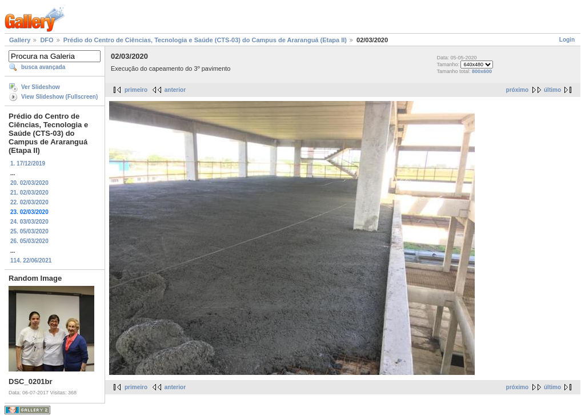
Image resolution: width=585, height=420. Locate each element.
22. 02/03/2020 (29, 202)
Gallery (19, 40)
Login (567, 40)
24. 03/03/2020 (29, 222)
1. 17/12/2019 (27, 163)
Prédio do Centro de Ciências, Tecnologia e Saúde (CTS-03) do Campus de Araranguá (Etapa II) (205, 40)
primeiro (136, 90)
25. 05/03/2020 (29, 231)
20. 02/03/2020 (29, 183)
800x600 (482, 71)
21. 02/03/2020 (29, 192)
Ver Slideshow (40, 87)
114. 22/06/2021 (30, 260)
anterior (175, 90)
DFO (46, 40)
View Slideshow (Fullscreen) (59, 97)
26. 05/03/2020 (29, 241)
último (552, 90)
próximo (517, 90)
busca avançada (43, 67)
